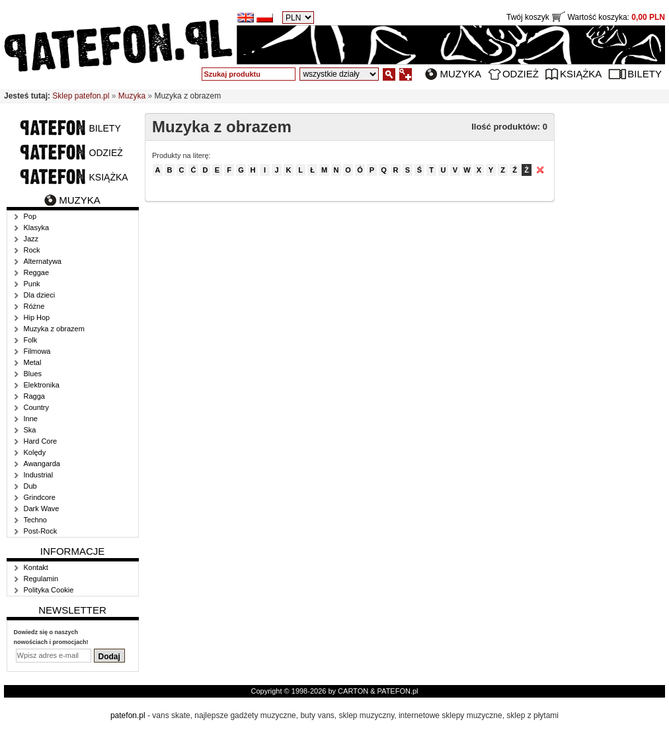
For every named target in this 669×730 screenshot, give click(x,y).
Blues (33, 374)
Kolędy (35, 452)
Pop (30, 216)
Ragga (34, 396)
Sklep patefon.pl (80, 96)
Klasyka (37, 227)
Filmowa (37, 351)
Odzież (520, 73)
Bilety (644, 73)
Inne (31, 419)
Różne (34, 306)
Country (37, 407)
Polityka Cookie (49, 590)
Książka (581, 73)
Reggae (37, 272)
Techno (35, 520)
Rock (32, 250)
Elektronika (41, 385)
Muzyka (460, 73)
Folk (31, 340)
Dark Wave (41, 508)
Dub (30, 486)
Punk (32, 284)
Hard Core (41, 441)
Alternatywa (42, 261)
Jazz (31, 239)
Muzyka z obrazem (54, 329)
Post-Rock (41, 531)
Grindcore (40, 497)
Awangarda (42, 463)
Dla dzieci (40, 295)
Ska (30, 430)
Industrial (39, 475)
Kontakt (36, 567)
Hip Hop (37, 317)
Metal (33, 362)
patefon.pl (127, 715)
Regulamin (41, 579)
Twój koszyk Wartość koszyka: (585, 17)
